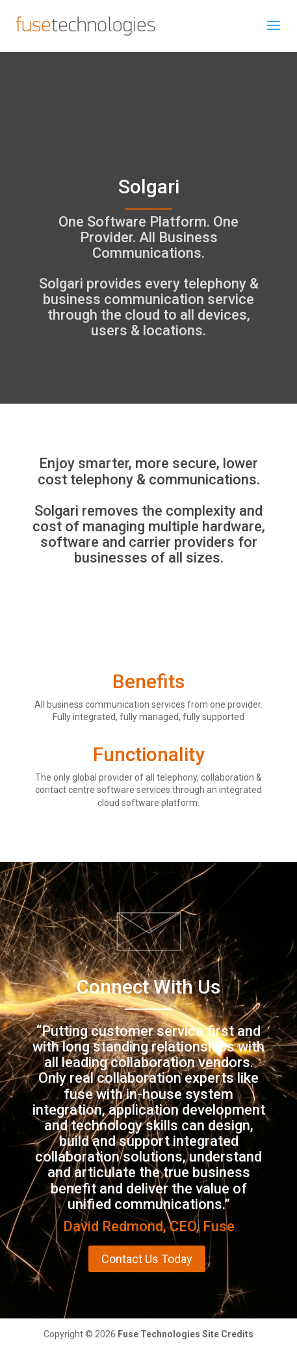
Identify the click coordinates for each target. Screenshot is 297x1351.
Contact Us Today (146, 1259)
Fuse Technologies (159, 1334)
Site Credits (227, 1334)
